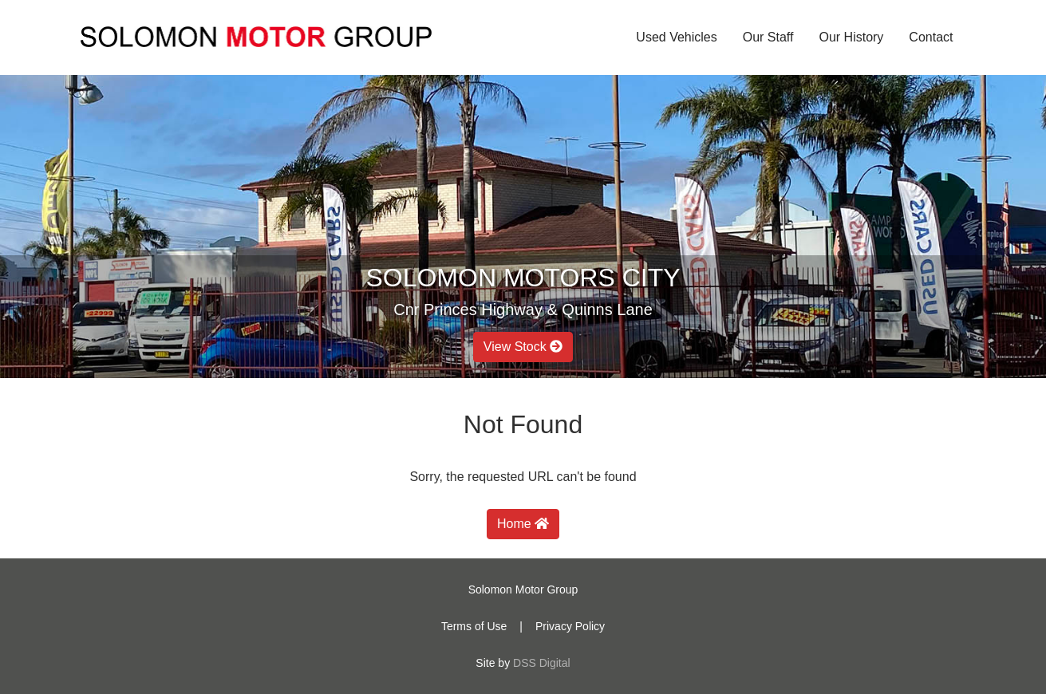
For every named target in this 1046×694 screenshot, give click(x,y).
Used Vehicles (676, 37)
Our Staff (768, 37)
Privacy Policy (570, 626)
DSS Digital (541, 663)
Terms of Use (474, 626)
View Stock (523, 346)
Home (523, 523)
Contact (931, 37)
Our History (851, 37)
